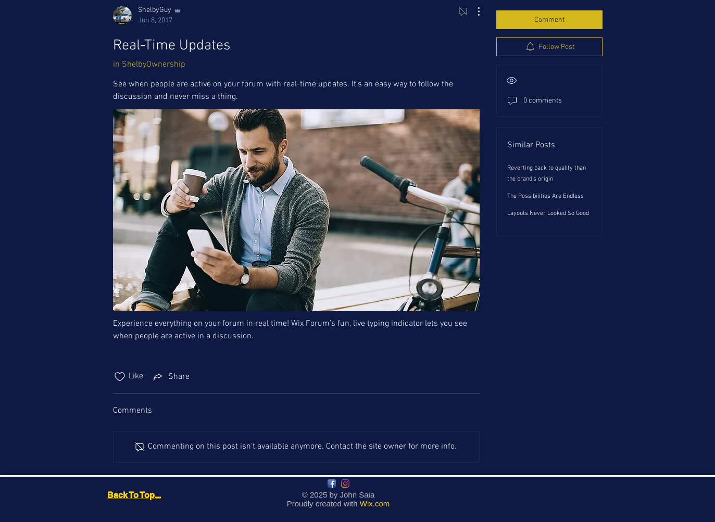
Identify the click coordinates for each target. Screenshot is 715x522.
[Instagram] (345, 483)
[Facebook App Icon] (332, 483)
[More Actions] (473, 11)
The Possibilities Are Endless (545, 196)
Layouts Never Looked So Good (548, 213)
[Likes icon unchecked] (120, 377)
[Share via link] (171, 377)
